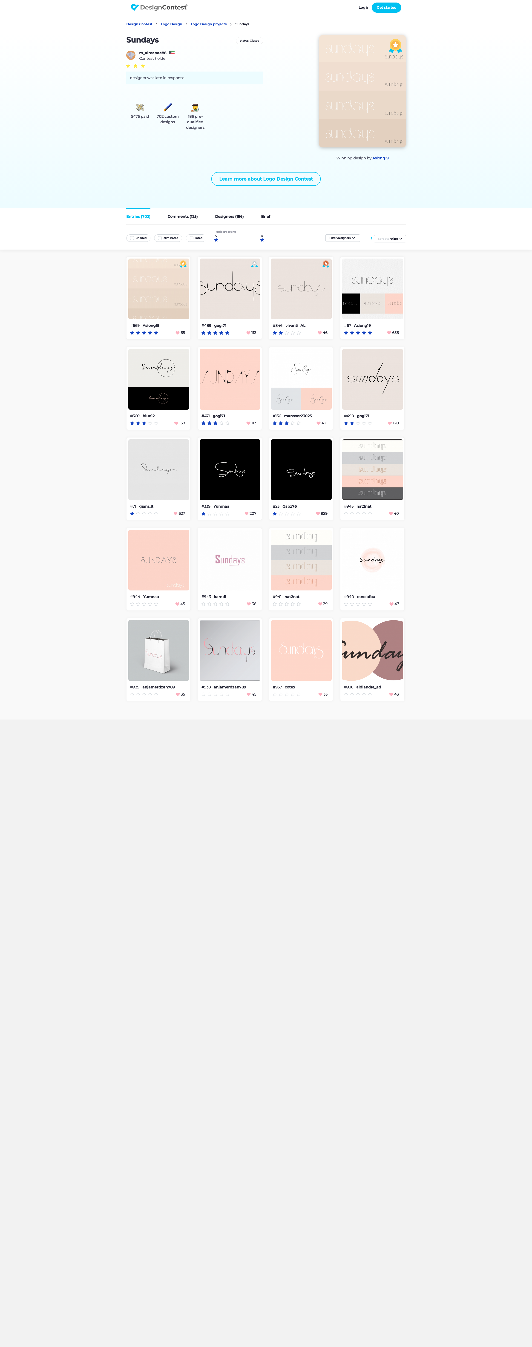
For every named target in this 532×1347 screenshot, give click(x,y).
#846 (278, 325)
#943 (206, 597)
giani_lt (146, 506)
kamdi (220, 597)
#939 (135, 687)
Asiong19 (380, 158)
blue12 (149, 416)
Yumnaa (221, 506)
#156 (277, 416)
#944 (135, 597)
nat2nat (364, 506)
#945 (349, 506)
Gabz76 (289, 506)
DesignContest (159, 7)
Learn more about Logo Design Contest (266, 179)
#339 (206, 506)
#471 (206, 416)
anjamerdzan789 (158, 687)
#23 (276, 506)
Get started (386, 7)
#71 (133, 506)
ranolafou (366, 597)
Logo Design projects (209, 24)
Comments (183, 216)
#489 (206, 325)
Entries (138, 216)
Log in (364, 7)
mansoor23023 (298, 416)
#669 (135, 325)
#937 (278, 687)
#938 (206, 687)
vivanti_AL (295, 326)
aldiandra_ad (368, 687)
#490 (349, 416)
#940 (349, 597)
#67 (348, 325)
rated (198, 238)
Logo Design (171, 24)
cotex (290, 687)
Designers (229, 216)
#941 (277, 597)
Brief (265, 216)
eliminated (171, 238)
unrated (141, 238)
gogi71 (220, 326)
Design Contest (139, 24)
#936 (349, 687)
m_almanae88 (152, 53)
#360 (135, 416)
